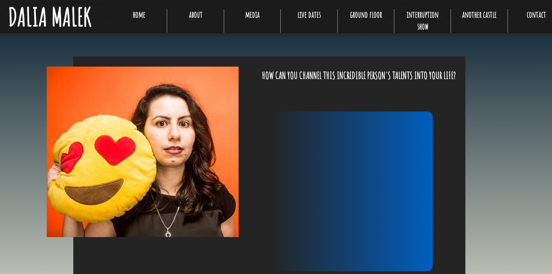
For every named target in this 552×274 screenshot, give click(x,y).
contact (536, 15)
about (195, 15)
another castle (479, 15)
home (139, 15)
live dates (309, 15)
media (252, 15)
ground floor (366, 15)
